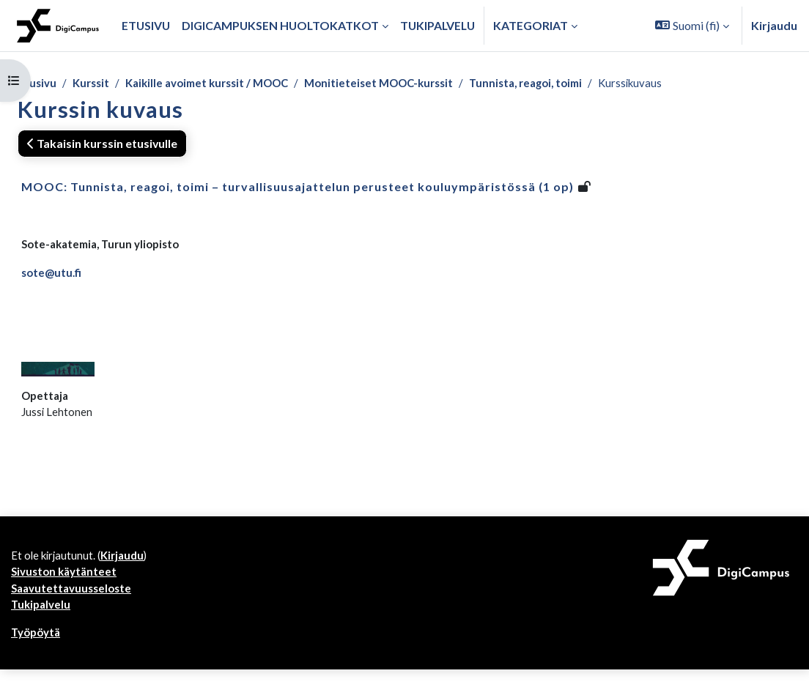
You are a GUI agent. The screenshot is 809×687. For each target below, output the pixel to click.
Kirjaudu (774, 25)
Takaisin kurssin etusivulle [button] (102, 145)
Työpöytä (37, 649)
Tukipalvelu (42, 620)
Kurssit (93, 83)
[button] (692, 25)
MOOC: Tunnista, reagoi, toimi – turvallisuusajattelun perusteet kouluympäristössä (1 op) (297, 188)
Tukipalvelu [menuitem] (437, 25)
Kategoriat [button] (530, 25)
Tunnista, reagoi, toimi (555, 83)
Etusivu (37, 83)
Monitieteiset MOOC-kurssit (399, 83)
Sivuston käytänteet (66, 585)
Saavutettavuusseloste (74, 602)
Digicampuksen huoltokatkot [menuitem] (280, 25)
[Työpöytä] (58, 26)
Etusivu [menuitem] (146, 25)
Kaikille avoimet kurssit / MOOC (216, 83)
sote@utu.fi (52, 276)
